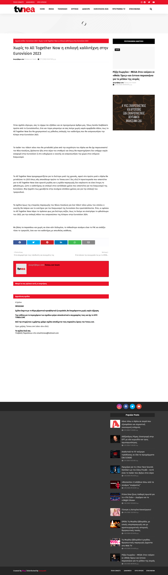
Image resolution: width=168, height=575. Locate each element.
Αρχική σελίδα (20, 41)
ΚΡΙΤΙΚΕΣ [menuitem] (74, 9)
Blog (24, 571)
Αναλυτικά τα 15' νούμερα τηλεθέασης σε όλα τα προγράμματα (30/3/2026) (138, 455)
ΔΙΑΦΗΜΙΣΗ (30, 2)
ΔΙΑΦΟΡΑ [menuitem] (86, 9)
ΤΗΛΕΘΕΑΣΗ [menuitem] (62, 9)
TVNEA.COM (20, 317)
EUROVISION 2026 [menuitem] (101, 9)
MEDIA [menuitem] (51, 9)
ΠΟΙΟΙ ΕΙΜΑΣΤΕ (18, 2)
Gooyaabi (42, 571)
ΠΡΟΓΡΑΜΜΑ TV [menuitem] (118, 9)
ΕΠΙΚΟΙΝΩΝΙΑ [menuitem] (134, 9)
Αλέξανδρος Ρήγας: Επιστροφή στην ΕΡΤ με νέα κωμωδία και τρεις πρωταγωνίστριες (138, 439)
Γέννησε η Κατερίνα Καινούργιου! (136, 509)
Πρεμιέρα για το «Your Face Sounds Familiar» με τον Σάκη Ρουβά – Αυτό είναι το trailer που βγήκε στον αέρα (138, 470)
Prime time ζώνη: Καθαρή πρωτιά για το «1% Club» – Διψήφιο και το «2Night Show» (138, 497)
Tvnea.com (89, 322)
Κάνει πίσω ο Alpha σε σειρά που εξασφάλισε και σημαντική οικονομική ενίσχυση (136, 424)
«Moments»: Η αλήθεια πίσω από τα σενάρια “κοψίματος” (138, 483)
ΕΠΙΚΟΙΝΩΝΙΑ (150, 571)
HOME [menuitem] (42, 9)
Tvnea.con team (30, 59)
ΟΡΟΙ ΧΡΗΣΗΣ (41, 2)
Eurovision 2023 (32, 41)
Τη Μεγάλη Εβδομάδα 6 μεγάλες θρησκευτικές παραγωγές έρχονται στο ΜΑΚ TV (137, 543)
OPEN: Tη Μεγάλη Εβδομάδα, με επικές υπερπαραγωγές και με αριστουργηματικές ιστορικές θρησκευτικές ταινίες (136, 526)
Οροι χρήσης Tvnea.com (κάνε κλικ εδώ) (31, 326)
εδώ (76, 179)
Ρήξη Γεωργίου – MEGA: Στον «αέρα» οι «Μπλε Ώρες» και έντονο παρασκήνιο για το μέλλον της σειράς (133, 76)
